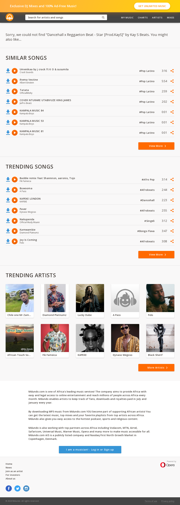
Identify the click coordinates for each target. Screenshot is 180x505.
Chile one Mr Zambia (19, 315)
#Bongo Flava (146, 231)
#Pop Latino (147, 71)
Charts (143, 17)
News (9, 467)
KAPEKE (82, 355)
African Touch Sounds (19, 355)
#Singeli (149, 221)
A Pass (117, 315)
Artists (157, 17)
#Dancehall (147, 200)
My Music (127, 17)
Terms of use (151, 501)
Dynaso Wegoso (122, 355)
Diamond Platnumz (54, 315)
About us (10, 478)
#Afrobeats (147, 190)
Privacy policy (167, 501)
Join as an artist (14, 471)
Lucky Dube (85, 315)
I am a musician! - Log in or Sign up (90, 449)
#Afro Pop (148, 179)
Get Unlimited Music (152, 6)
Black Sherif (155, 355)
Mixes (170, 17)
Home (9, 463)
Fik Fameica (50, 355)
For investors (13, 474)
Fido (150, 315)
